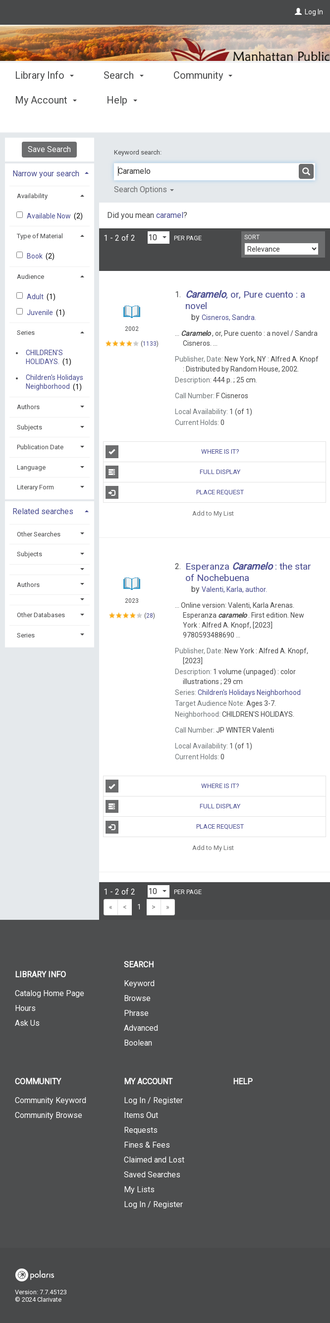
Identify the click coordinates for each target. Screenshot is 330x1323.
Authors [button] (28, 407)
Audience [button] (30, 276)
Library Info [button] (44, 99)
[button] (49, 569)
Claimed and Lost (154, 1159)
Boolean (138, 1043)
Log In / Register (153, 1100)
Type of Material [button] (40, 236)
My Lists (139, 1189)
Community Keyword (50, 1100)
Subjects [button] (29, 427)
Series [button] (26, 332)
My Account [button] (148, 1081)
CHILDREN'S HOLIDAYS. (44, 357)
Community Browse (48, 1115)
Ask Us (27, 1023)
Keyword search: (138, 152)
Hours (25, 1008)
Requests (141, 1130)
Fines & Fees (147, 1145)
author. (234, 589)
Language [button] (31, 467)
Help (243, 1081)
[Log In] (298, 12)
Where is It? (172, 451)
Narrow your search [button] (45, 173)
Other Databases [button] (41, 615)
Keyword (139, 983)
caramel (169, 215)
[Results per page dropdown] (158, 237)
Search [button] (123, 99)
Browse (137, 998)
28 (149, 615)
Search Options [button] (144, 189)
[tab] (49, 172)
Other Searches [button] (38, 534)
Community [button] (202, 99)
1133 (150, 343)
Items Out (141, 1115)
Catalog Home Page (49, 993)
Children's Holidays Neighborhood (54, 382)
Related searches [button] (42, 511)
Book (35, 256)
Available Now (49, 216)
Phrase (136, 1013)
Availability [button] (32, 196)
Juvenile (41, 313)
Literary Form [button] (35, 487)
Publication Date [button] (40, 447)
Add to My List (213, 513)
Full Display (173, 472)
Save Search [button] (49, 149)
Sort (252, 237)
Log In (314, 12)
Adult (36, 297)
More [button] (281, 100)
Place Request (175, 492)
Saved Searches (152, 1174)
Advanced (141, 1028)
